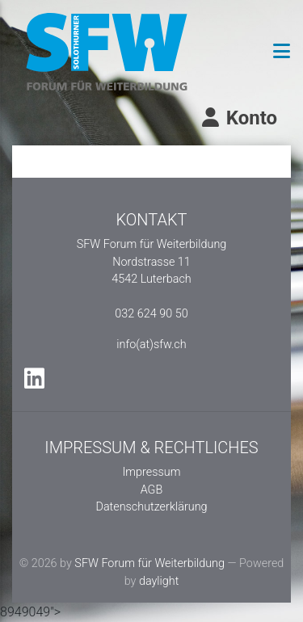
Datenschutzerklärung (151, 507)
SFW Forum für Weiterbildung (149, 563)
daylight (159, 581)
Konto (238, 118)
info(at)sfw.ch (151, 344)
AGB (152, 490)
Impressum (152, 472)
